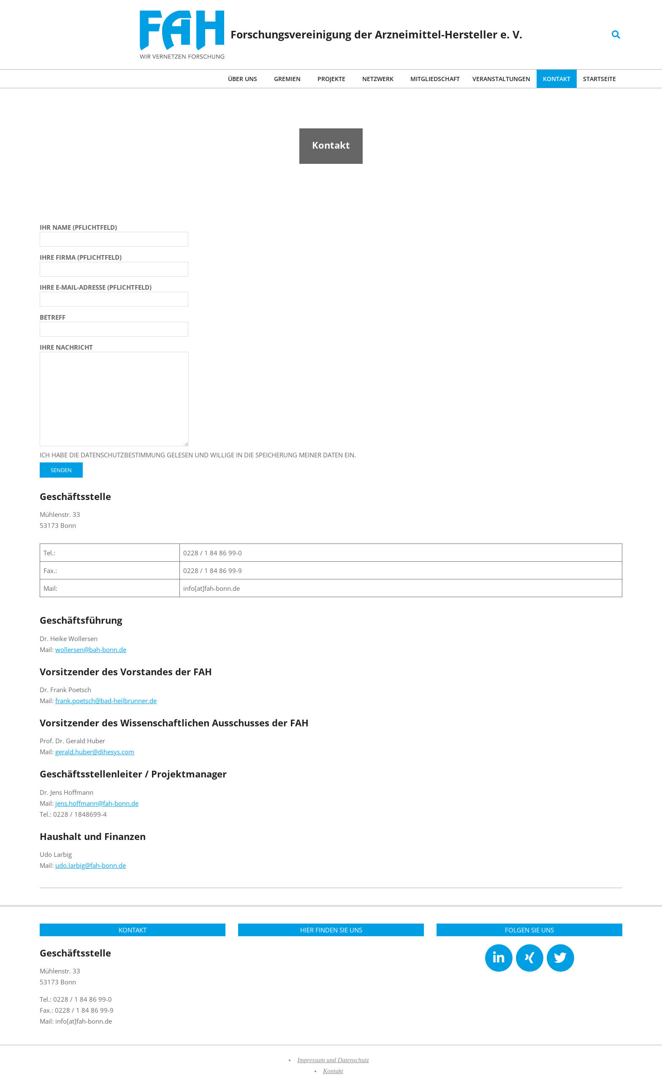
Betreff (114, 323)
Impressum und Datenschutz (333, 1060)
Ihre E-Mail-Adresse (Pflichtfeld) (114, 293)
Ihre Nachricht (114, 395)
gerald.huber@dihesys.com (94, 751)
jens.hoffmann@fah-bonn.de (96, 803)
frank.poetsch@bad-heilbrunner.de (106, 700)
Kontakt (333, 1071)
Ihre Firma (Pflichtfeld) (114, 263)
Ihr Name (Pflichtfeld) (114, 233)
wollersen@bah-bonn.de (90, 649)
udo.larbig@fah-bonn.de (90, 865)
